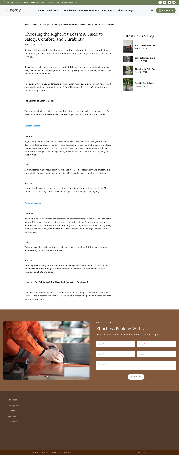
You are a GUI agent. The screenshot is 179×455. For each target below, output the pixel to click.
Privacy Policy (141, 452)
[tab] (45, 376)
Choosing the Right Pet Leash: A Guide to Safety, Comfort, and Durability (83, 24)
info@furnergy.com (69, 2)
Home (26, 24)
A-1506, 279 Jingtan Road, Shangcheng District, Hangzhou (31, 2)
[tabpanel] (46, 350)
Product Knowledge (41, 24)
